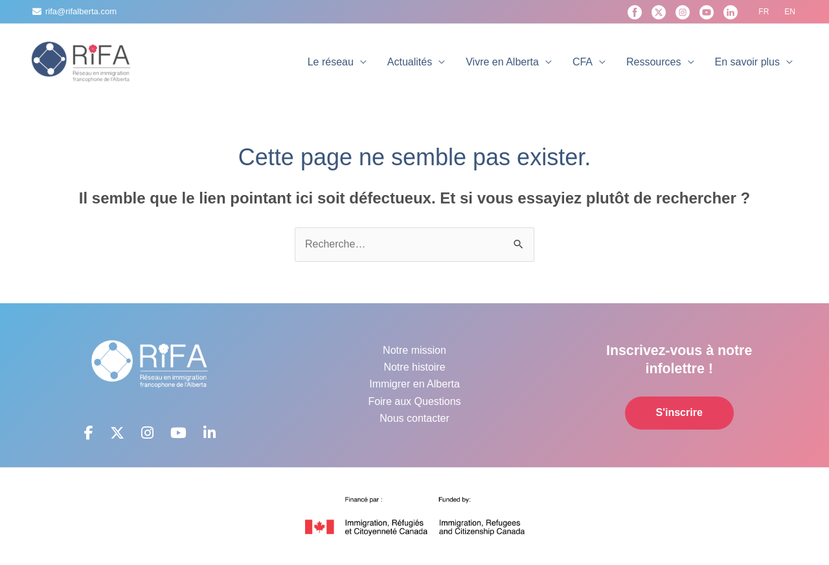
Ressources (653, 61)
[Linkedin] (730, 12)
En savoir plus (747, 61)
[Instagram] (683, 12)
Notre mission (414, 350)
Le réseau (331, 61)
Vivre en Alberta (502, 61)
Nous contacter (414, 418)
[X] (659, 12)
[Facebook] (635, 12)
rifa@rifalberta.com (81, 11)
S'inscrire (679, 412)
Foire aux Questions (414, 401)
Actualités (409, 61)
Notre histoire (414, 367)
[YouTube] (706, 12)
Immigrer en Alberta (414, 383)
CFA (583, 61)
